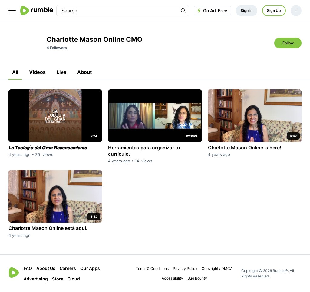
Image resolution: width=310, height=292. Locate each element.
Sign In (246, 10)
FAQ (28, 268)
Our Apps (90, 268)
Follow (288, 43)
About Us (45, 268)
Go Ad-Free (211, 10)
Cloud (74, 278)
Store (57, 278)
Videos (37, 72)
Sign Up (274, 10)
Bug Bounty (197, 278)
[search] (117, 10)
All (15, 72)
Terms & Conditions (152, 268)
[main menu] (12, 10)
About (84, 72)
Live (61, 72)
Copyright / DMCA (217, 268)
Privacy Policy (185, 268)
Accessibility (172, 278)
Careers (68, 268)
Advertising (36, 278)
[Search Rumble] (183, 10)
